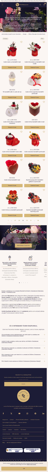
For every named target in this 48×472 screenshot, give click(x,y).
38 (38, 220)
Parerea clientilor (23, 422)
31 (30, 220)
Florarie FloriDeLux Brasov (22, 419)
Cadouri (10, 429)
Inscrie (23, 384)
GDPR (25, 438)
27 (15, 220)
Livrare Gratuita (6, 434)
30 (27, 220)
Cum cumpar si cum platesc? (10, 422)
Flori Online (23, 429)
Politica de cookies (17, 438)
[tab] (19, 282)
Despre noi (5, 419)
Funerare (16, 429)
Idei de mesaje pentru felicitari (14, 442)
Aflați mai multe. (31, 464)
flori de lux (22, 4)
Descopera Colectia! (23, 245)
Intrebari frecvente (35, 419)
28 (19, 220)
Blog (4, 442)
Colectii (4, 429)
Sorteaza (5, 38)
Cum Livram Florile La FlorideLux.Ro (11, 425)
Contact (12, 419)
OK (24, 468)
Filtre (42, 38)
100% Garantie (15, 434)
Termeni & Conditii (7, 438)
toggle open (2, 4)
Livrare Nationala (25, 434)
